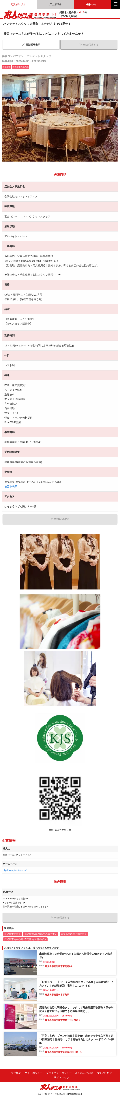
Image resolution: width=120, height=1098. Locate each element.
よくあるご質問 (84, 1072)
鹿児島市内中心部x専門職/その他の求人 (25, 939)
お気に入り (18, 4)
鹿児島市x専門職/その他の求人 (40, 934)
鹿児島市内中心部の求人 (74, 934)
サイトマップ (61, 1077)
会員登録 (55, 4)
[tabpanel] (60, 118)
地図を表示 (10, 486)
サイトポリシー (34, 1072)
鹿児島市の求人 (12, 934)
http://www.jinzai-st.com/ (15, 870)
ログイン (92, 4)
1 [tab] (58, 165)
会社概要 (16, 1072)
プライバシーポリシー (59, 1072)
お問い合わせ (104, 1072)
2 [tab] (62, 165)
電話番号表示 (31, 44)
